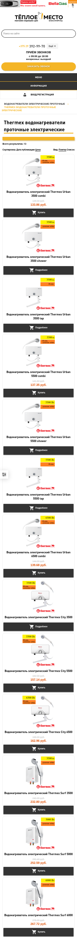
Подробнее (41, 269)
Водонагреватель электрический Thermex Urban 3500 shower (38, 258)
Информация (38, 85)
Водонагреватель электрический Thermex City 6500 (38, 732)
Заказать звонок (38, 66)
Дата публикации (25, 149)
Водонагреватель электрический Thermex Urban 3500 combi (38, 193)
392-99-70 (32, 46)
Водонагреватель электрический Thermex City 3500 (38, 617)
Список (71, 149)
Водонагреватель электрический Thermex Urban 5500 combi (38, 374)
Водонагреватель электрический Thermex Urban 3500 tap (38, 316)
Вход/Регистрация (42, 94)
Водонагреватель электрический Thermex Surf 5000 (38, 854)
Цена (38, 149)
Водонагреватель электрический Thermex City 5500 (38, 671)
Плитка (62, 149)
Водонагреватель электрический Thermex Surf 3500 (38, 793)
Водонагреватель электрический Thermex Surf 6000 (38, 915)
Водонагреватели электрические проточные (34, 104)
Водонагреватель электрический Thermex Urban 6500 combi (38, 554)
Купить (41, 212)
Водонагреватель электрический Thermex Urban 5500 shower (38, 439)
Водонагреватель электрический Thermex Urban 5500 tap (38, 496)
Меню (38, 77)
